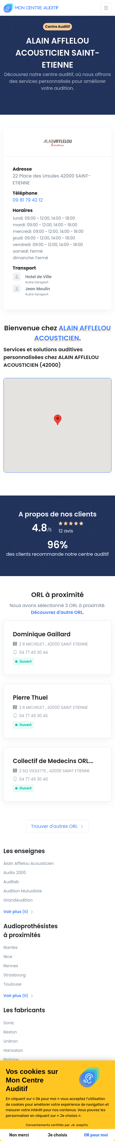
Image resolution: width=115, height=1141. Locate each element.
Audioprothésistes (57, 930)
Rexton (10, 1032)
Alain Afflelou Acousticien (28, 863)
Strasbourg (14, 975)
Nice (7, 956)
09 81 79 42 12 (28, 200)
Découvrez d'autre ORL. (57, 612)
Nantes (10, 947)
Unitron (10, 1041)
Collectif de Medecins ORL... (53, 761)
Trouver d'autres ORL (57, 826)
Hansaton (13, 1050)
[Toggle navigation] (106, 7)
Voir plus (18, 911)
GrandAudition (18, 900)
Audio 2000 (14, 872)
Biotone (11, 1059)
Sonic (8, 1023)
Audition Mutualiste (22, 891)
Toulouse (12, 984)
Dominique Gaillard (42, 634)
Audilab (11, 882)
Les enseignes (24, 851)
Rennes (10, 966)
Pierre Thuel (30, 698)
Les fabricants (24, 1010)
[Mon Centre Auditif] (31, 8)
